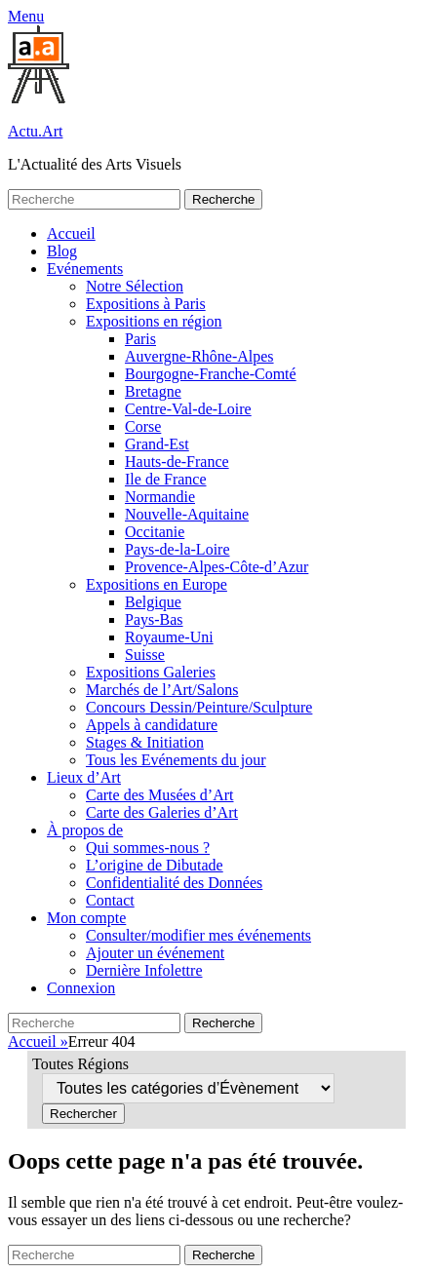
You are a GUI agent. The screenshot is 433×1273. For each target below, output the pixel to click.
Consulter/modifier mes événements (198, 935)
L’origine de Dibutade (154, 865)
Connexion (81, 988)
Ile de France (166, 479)
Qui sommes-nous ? (148, 847)
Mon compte (86, 917)
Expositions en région (154, 321)
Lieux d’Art (84, 777)
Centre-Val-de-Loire (188, 409)
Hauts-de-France (177, 461)
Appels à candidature (151, 724)
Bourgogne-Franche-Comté (210, 374)
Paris (140, 338)
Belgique (153, 602)
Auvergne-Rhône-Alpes (199, 356)
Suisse (145, 654)
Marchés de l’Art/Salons (162, 689)
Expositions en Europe (156, 584)
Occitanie (154, 531)
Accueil (71, 233)
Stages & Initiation (145, 742)
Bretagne (153, 391)
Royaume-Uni (169, 637)
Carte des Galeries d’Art (162, 812)
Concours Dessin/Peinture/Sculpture (199, 707)
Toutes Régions (80, 1064)
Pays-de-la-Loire (177, 549)
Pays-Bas (154, 619)
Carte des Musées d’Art (160, 795)
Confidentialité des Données (174, 882)
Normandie (160, 496)
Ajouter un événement (155, 953)
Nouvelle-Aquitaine (187, 514)
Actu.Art (35, 131)
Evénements (85, 268)
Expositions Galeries (151, 672)
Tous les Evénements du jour (176, 760)
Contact (110, 900)
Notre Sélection (134, 286)
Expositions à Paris (146, 303)
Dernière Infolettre (144, 970)
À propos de (85, 830)
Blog (62, 251)
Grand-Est (157, 444)
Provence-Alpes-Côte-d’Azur (216, 567)
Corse (143, 426)
